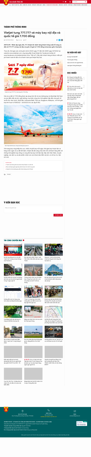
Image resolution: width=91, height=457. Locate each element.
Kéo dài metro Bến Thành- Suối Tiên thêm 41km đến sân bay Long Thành (33, 259)
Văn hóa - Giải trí (63, 5)
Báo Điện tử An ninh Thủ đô (6, 2)
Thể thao (70, 5)
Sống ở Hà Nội (77, 5)
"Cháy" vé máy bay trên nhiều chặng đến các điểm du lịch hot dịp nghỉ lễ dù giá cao (32, 301)
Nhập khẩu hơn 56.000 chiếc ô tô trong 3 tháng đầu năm (33, 382)
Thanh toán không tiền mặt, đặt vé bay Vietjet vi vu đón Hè (19, 164)
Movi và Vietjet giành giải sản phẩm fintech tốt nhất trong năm (20, 167)
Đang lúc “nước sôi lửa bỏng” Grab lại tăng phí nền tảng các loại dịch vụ (53, 259)
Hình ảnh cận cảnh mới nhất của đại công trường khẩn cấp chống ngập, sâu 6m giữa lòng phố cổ (74, 96)
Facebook (57, 40)
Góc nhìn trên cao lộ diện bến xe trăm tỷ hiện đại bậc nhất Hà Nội (74, 88)
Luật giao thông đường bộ (74, 65)
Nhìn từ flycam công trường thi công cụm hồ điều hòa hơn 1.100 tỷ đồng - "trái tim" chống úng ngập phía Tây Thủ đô (75, 106)
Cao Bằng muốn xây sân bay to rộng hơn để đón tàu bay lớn (12, 320)
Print (62, 40)
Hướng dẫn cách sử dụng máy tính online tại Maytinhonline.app (13, 300)
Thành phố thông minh (52, 5)
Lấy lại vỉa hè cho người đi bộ (75, 62)
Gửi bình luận (58, 215)
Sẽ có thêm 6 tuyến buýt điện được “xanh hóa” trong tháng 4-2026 (12, 341)
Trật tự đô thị (15, 5)
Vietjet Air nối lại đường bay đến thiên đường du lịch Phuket (19, 169)
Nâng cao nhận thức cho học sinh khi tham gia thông (33, 320)
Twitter (59, 40)
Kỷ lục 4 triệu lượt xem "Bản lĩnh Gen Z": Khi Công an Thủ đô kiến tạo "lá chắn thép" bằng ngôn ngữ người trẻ (33, 362)
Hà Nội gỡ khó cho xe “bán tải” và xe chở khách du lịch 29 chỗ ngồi (54, 340)
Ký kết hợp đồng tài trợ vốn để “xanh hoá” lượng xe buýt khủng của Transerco (12, 259)
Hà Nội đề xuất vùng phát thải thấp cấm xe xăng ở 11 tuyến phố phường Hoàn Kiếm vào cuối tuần (53, 321)
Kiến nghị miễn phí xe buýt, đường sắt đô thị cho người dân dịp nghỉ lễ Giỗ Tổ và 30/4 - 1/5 (12, 361)
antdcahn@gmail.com (75, 416)
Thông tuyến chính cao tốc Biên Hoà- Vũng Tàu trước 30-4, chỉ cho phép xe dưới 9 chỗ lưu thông (32, 280)
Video (44, 5)
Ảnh (21, 5)
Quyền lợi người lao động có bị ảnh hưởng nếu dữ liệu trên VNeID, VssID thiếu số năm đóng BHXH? (53, 362)
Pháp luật (39, 5)
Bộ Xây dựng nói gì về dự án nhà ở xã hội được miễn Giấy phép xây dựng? (53, 279)
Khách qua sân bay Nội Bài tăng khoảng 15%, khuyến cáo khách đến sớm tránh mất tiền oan (53, 301)
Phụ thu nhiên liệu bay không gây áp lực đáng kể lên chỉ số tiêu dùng (33, 341)
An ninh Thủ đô (16, 2)
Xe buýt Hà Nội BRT (72, 57)
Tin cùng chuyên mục (13, 240)
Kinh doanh (84, 5)
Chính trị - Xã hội (27, 5)
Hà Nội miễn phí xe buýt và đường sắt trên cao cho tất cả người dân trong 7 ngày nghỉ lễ (13, 279)
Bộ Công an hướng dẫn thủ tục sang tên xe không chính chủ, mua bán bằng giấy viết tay (74, 80)
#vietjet (9, 174)
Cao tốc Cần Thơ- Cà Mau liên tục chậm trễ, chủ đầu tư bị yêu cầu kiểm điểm (13, 383)
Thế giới (34, 5)
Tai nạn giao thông (72, 59)
